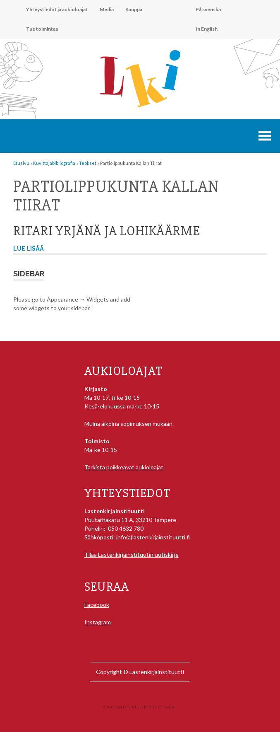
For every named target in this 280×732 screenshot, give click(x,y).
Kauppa (133, 9)
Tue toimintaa (42, 29)
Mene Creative (160, 706)
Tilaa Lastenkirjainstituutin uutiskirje (131, 554)
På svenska (208, 9)
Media (107, 9)
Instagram (97, 622)
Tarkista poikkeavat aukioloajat (123, 467)
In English (207, 29)
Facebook (96, 604)
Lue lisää (28, 248)
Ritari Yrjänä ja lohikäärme (106, 231)
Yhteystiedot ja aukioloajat (57, 9)
